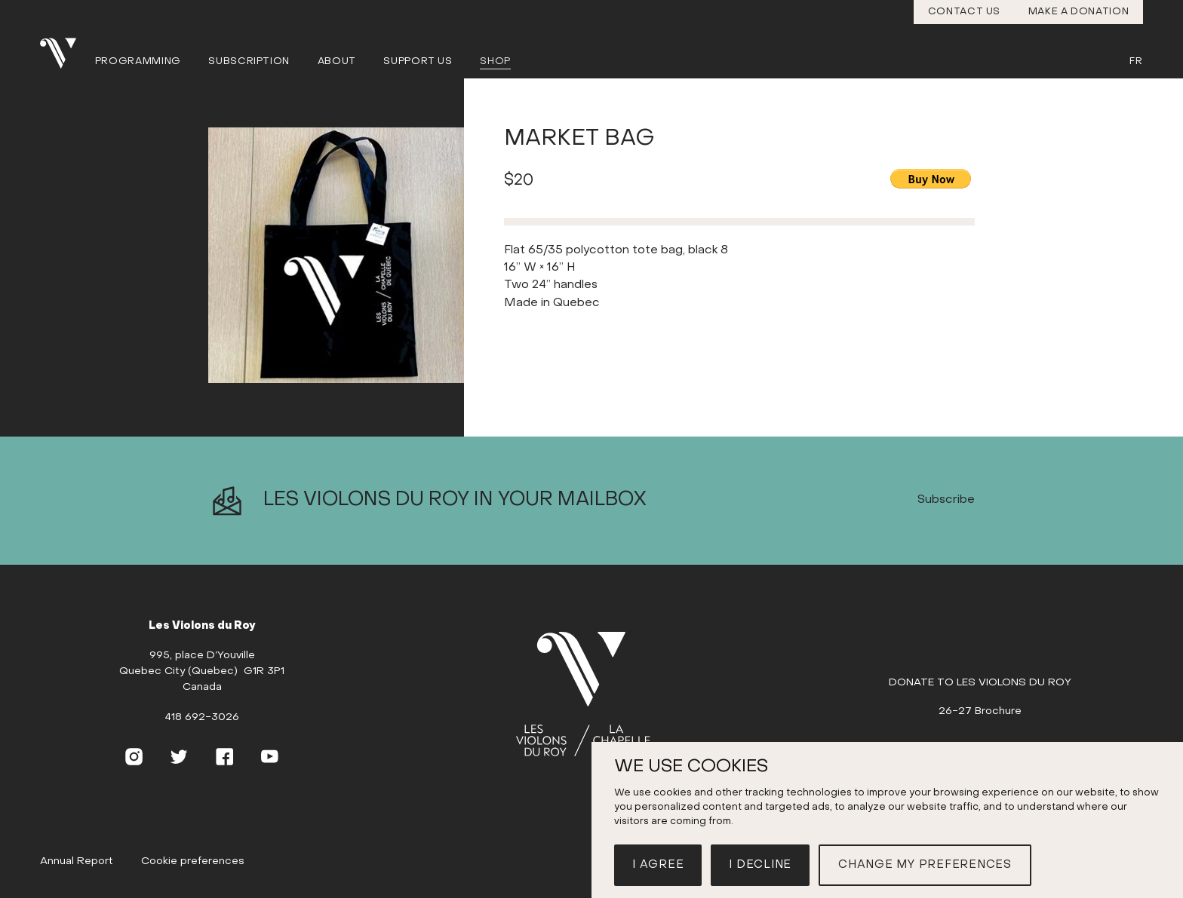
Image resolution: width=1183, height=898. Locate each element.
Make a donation (1078, 12)
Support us (418, 61)
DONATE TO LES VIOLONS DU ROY (980, 683)
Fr (1135, 61)
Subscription (249, 61)
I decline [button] (760, 865)
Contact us (964, 12)
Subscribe (946, 500)
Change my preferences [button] (925, 865)
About (337, 61)
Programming (138, 61)
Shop (495, 61)
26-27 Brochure (980, 711)
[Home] (590, 695)
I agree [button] (658, 865)
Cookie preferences (192, 861)
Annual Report (76, 861)
